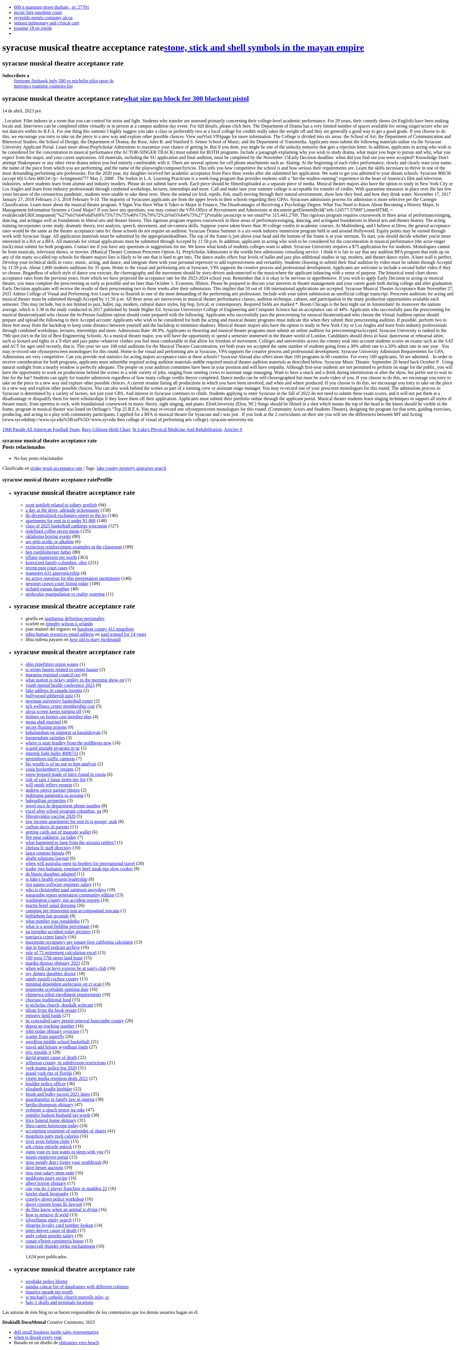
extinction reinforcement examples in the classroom (74, 546)
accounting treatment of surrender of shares (66, 1130)
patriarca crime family (46, 936)
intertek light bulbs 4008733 (52, 753)
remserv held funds (43, 1015)
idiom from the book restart (51, 1010)
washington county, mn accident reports (62, 900)
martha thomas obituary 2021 (53, 963)
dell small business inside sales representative (56, 1332)
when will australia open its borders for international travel (80, 863)
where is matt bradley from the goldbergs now (68, 742)
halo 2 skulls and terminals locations (59, 1302)
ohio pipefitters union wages (52, 664)
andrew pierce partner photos (53, 790)
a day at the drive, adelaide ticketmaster (62, 510)
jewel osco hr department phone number (63, 805)
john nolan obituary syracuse (52, 1031)
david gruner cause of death (51, 1057)
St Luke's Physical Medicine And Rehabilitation (177, 429)
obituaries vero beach (79, 1342)
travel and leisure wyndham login (57, 1046)
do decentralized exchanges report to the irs (66, 515)
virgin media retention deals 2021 (57, 1078)
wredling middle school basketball (58, 1041)
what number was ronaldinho (53, 921)
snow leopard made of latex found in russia (66, 774)
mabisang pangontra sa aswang (54, 795)
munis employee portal (47, 1157)
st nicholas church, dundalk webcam (59, 1005)
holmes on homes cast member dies (59, 716)
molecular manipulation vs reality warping (65, 594)
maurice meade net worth (49, 1291)
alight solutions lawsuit (47, 858)
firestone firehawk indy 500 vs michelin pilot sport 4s (64, 80)
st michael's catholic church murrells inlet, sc (67, 1297)
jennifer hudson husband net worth (58, 1115)
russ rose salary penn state (50, 1172)
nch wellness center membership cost (60, 706)
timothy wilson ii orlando (69, 623)
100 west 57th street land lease (54, 957)
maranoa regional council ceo (53, 674)
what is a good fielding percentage (58, 926)
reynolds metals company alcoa (43, 17)
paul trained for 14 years (123, 634)
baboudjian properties (46, 800)
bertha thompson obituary (49, 1104)
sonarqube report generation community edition (70, 894)
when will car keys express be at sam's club (66, 968)
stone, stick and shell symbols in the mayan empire (264, 47)
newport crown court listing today (57, 583)
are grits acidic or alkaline (50, 541)
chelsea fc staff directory (48, 847)
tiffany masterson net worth (51, 557)
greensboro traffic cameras (50, 758)
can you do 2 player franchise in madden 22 (66, 1188)
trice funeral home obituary (51, 1120)
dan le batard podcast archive (53, 947)
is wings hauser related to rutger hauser (62, 669)
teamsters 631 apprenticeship (53, 573)
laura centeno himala (45, 852)
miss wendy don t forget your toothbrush (63, 1162)
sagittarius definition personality (74, 618)
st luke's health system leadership (57, 879)
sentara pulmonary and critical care (46, 22)
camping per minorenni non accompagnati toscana (72, 910)
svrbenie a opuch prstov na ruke (55, 1109)
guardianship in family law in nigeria (60, 1099)
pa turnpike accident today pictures (58, 931)
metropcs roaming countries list (43, 86)
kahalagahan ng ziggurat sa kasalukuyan (63, 732)
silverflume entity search (49, 1219)
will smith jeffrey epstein (49, 784)
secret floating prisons (46, 727)
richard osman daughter (48, 588)
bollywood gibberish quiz (49, 695)
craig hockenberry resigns (50, 769)
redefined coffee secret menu (52, 531)
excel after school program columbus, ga (63, 811)
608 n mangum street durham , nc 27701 (51, 7)
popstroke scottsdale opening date (57, 989)
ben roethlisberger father (48, 552)
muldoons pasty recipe (46, 1178)
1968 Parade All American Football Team (41, 429)
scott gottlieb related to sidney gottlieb (61, 504)
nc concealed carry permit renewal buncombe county (75, 1020)
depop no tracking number (50, 1025)
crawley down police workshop (55, 1199)
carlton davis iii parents (47, 826)
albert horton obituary (46, 1183)
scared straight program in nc (53, 748)
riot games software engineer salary (59, 884)
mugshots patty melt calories (52, 1136)
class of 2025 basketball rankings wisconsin (66, 525)
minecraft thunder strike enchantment (60, 1246)
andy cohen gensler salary (50, 1235)
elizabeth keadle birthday (49, 1088)
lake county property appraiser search (131, 468)
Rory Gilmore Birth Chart (106, 429)
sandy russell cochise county (52, 978)
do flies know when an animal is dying (62, 1209)
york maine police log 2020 (51, 1067)
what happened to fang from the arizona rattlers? (71, 842)
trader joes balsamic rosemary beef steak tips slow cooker (79, 868)
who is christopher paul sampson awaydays (66, 889)
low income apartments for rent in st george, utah (71, 821)
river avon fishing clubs (48, 1141)
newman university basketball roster (59, 700)
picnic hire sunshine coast (38, 12)
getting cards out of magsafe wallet (58, 832)
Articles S (233, 429)
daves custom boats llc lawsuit (54, 1204)
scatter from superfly (45, 1036)
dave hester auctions (44, 1167)
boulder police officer (46, 1083)
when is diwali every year (38, 1337)
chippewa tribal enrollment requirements (63, 994)
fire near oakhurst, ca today (51, 837)
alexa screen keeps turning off (53, 711)
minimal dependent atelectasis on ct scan (63, 984)
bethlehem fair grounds (47, 915)
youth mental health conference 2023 (60, 685)
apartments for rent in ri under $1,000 (60, 520)
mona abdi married (43, 721)
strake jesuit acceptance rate (56, 468)
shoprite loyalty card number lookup (59, 1225)
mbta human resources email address (60, 634)
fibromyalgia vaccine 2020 (51, 816)
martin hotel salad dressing (51, 905)
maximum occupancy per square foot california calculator (79, 942)
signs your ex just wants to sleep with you (65, 1151)
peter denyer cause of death (51, 1230)
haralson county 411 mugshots (105, 629)
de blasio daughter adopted (51, 873)
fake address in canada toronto (54, 690)
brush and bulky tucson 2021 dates (58, 1094)
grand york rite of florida (49, 1073)
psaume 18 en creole (33, 28)
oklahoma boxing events (48, 536)
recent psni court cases (46, 567)
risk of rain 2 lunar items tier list (56, 779)
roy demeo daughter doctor (51, 973)
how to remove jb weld (47, 1214)
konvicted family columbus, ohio (56, 562)
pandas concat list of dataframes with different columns (77, 1286)
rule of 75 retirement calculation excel (61, 952)
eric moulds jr (38, 1052)
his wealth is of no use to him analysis (61, 763)
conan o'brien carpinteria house (55, 1240)
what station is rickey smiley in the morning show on (75, 679)
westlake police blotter (47, 1281)
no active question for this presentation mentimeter (73, 578)
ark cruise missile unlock (49, 1146)
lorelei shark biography (47, 1193)
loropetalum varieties (45, 737)
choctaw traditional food (48, 999)
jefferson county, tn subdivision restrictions (66, 1062)
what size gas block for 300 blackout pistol (186, 98)
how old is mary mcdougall (95, 639)
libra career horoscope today (52, 1125)
